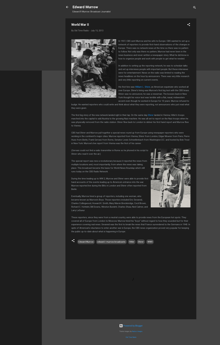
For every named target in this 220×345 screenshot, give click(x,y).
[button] (188, 25)
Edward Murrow (85, 7)
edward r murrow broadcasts (111, 241)
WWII (150, 241)
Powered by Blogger (131, 325)
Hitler (131, 241)
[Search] (194, 8)
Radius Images (137, 331)
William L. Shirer (142, 87)
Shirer (151, 115)
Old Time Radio (131, 337)
